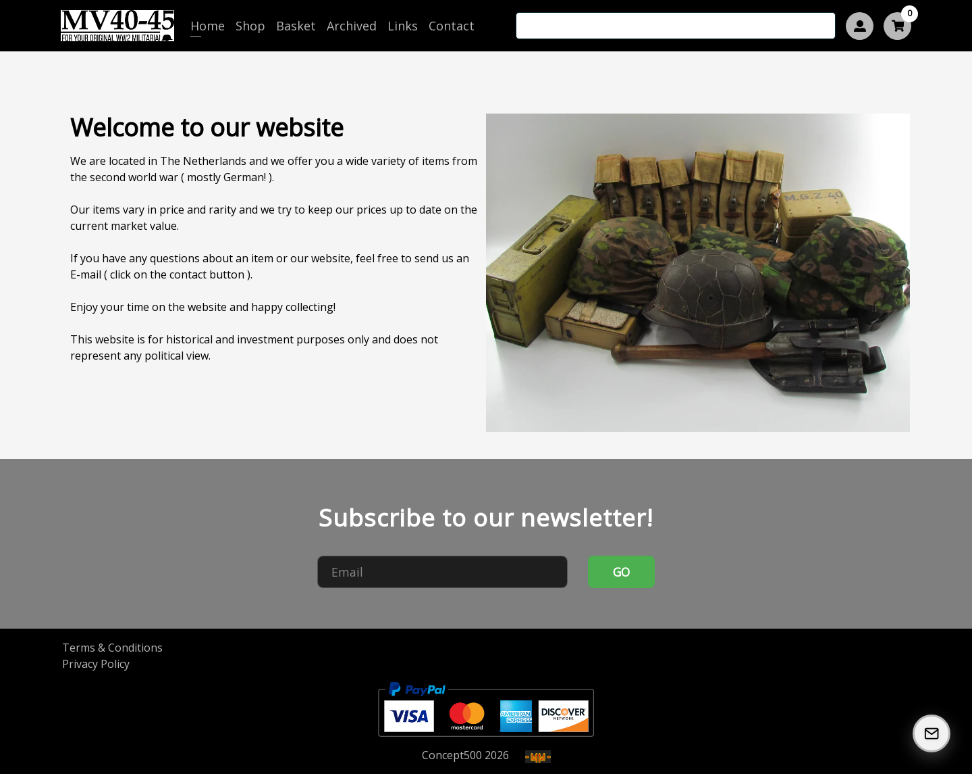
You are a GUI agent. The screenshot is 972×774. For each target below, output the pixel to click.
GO (621, 572)
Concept (452, 755)
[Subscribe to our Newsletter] (931, 733)
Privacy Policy (96, 663)
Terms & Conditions (112, 647)
